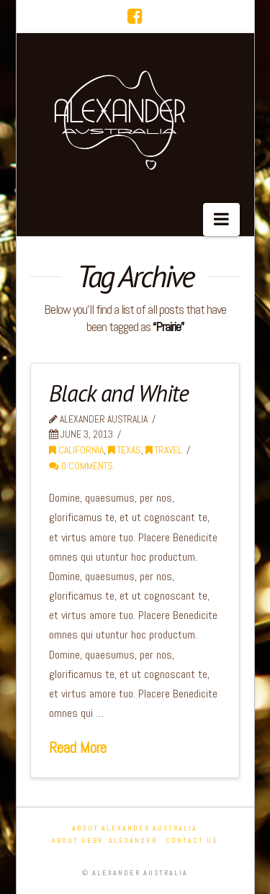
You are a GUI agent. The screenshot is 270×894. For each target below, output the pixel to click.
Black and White (118, 393)
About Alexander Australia (134, 828)
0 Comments (81, 466)
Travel (163, 450)
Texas (124, 450)
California (76, 450)
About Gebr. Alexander (104, 840)
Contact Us (191, 840)
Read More (78, 748)
